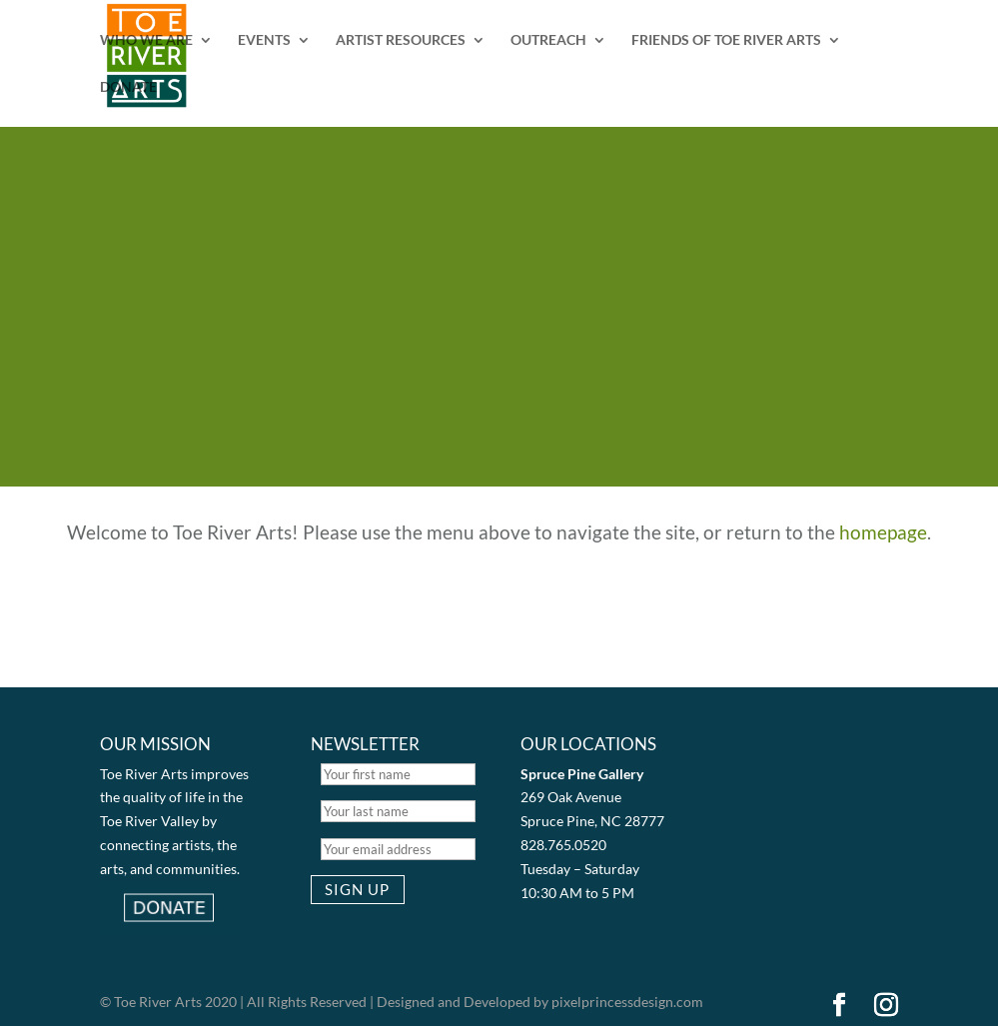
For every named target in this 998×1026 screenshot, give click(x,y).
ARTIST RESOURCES (401, 40)
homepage (883, 531)
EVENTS (264, 40)
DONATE (128, 87)
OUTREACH (548, 40)
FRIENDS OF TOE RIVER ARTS (726, 40)
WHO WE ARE (146, 40)
